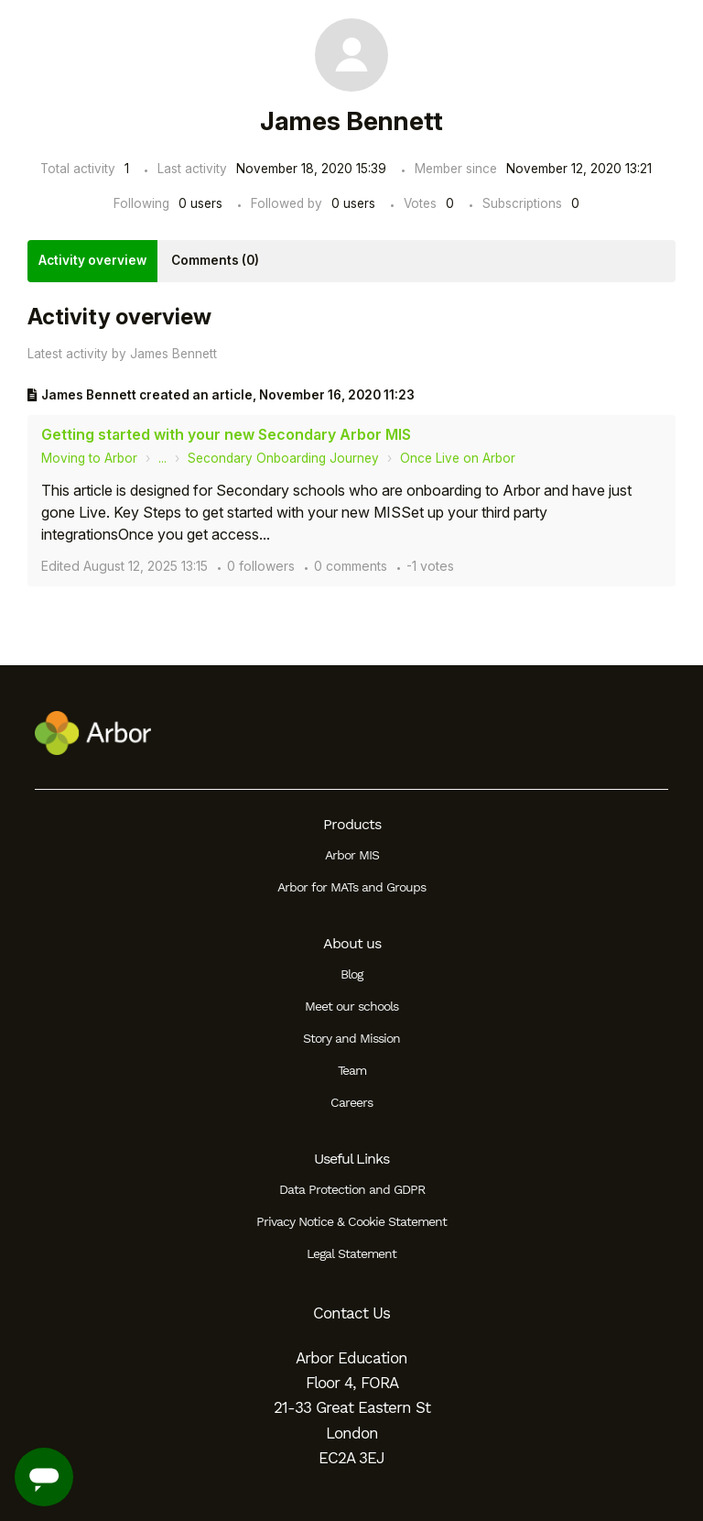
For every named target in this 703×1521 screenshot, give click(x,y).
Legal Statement (351, 1253)
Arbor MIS (352, 855)
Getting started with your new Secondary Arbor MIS (226, 434)
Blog (351, 974)
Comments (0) (215, 260)
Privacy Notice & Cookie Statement (351, 1221)
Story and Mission (351, 1038)
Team (352, 1070)
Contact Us (351, 1313)
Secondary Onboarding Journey (283, 458)
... (162, 458)
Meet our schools (351, 1006)
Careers (351, 1102)
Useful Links (351, 1158)
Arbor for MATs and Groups (351, 887)
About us (352, 943)
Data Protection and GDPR (352, 1189)
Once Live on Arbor (457, 458)
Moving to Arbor (89, 458)
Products (352, 824)
